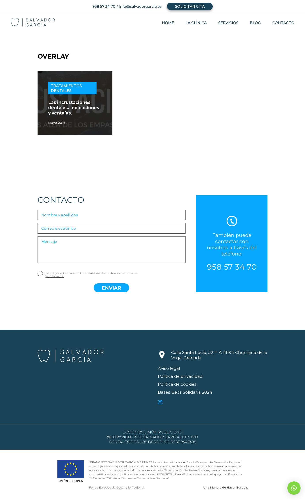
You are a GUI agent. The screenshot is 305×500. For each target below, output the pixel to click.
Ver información (54, 276)
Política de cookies (177, 384)
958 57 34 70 (103, 6)
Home (168, 23)
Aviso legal (169, 368)
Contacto (283, 23)
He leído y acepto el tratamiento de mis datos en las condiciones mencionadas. (91, 275)
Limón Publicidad (163, 432)
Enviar (111, 288)
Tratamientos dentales (66, 88)
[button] (294, 488)
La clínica (196, 23)
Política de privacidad (180, 376)
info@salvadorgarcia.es (140, 6)
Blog (255, 23)
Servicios (228, 23)
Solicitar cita (190, 6)
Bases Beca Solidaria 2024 (185, 392)
